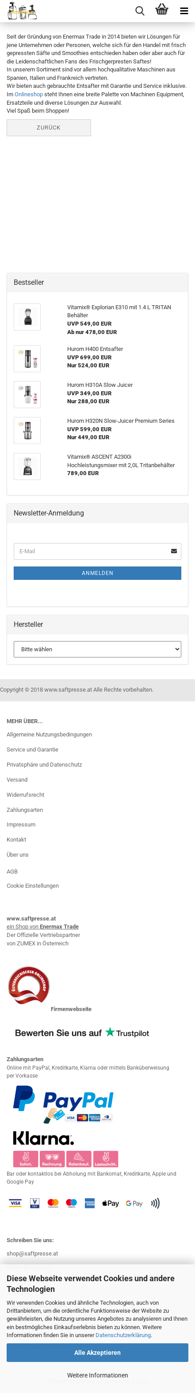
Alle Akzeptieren (97, 1352)
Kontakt (16, 839)
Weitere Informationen (97, 1375)
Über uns (18, 854)
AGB (12, 871)
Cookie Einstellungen (33, 885)
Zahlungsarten (25, 810)
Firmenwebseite (71, 1009)
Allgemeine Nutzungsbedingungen (49, 734)
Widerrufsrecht (25, 794)
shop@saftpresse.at (32, 1253)
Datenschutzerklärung (123, 1335)
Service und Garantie (32, 749)
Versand (17, 779)
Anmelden (98, 573)
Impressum (21, 824)
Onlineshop (29, 94)
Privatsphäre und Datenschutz (44, 764)
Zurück (49, 127)
